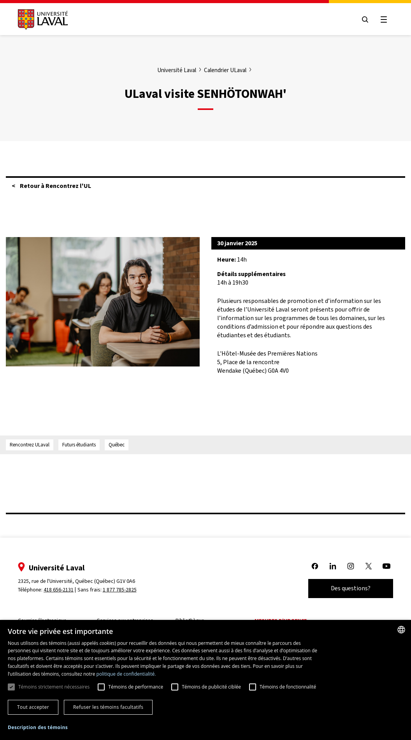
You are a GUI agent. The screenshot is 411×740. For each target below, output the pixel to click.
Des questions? (351, 588)
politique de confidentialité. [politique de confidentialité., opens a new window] (126, 674)
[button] (38, 727)
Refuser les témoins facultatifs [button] (108, 707)
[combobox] (401, 630)
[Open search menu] (365, 19)
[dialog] (205, 680)
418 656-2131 (59, 589)
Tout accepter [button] (33, 707)
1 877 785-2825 (120, 589)
